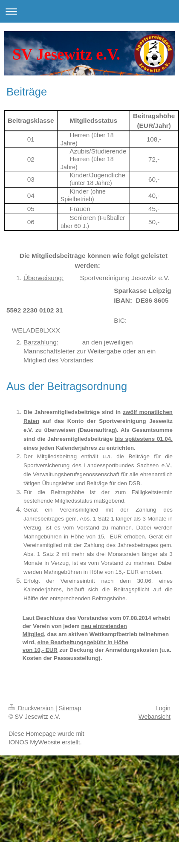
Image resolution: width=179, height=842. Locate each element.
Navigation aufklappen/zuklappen (89, 11)
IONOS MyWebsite (34, 742)
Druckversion (32, 708)
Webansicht (154, 716)
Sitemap (70, 708)
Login (163, 708)
